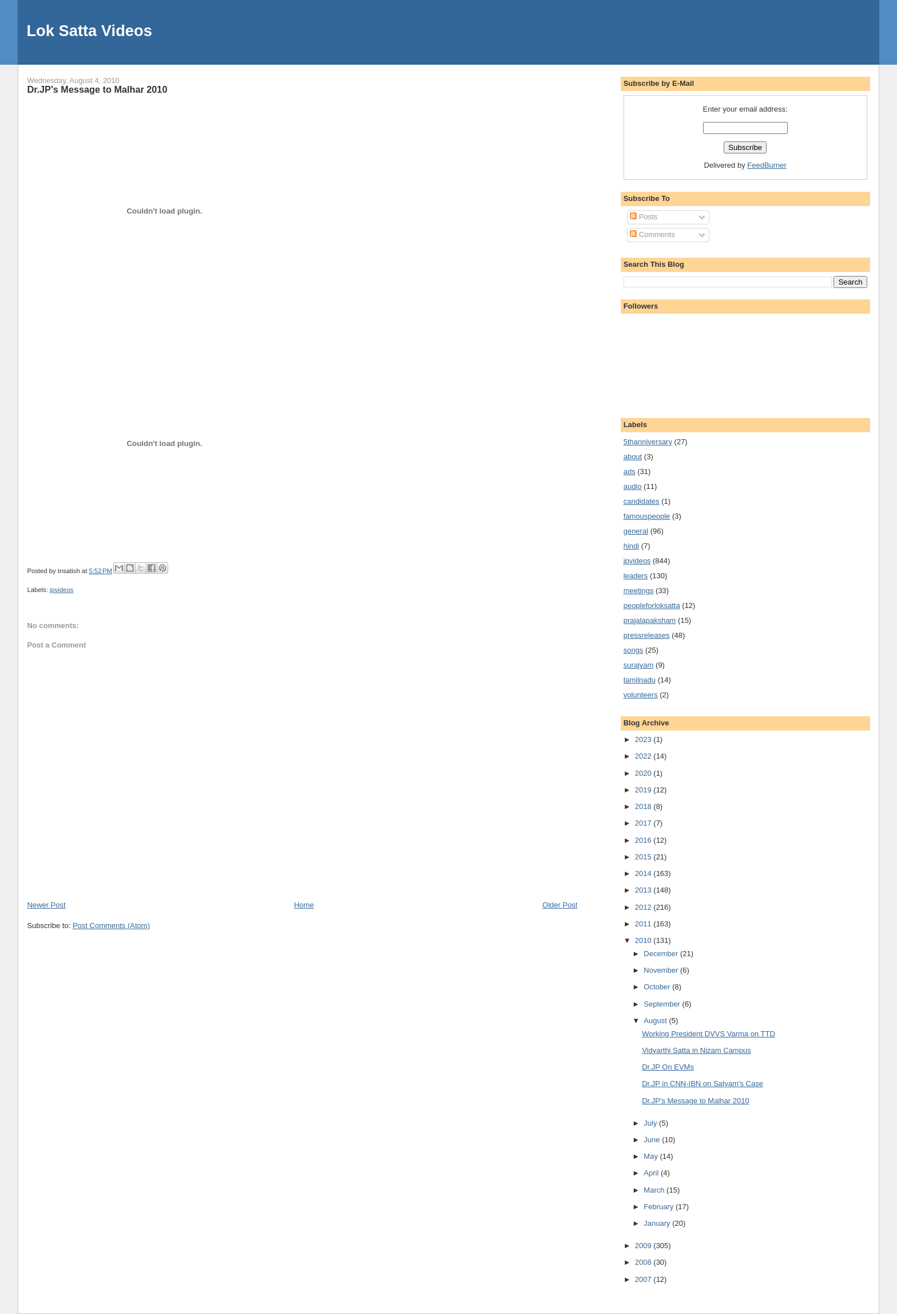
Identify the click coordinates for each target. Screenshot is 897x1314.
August (656, 1020)
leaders (636, 575)
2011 (644, 924)
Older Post (559, 905)
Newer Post (46, 905)
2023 (644, 739)
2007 (644, 1279)
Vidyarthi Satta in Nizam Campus (696, 1050)
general (636, 531)
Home (304, 905)
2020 (644, 773)
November (662, 970)
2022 (644, 756)
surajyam (639, 665)
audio (633, 486)
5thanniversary (648, 441)
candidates (642, 501)
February (660, 1206)
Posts (643, 216)
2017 (644, 823)
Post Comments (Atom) (111, 925)
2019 (644, 790)
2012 (644, 907)
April (652, 1173)
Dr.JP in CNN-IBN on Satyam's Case (702, 1083)
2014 (644, 873)
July (651, 1123)
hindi (631, 546)
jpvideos (61, 589)
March (655, 1190)
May (652, 1156)
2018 (644, 806)
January (658, 1223)
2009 (644, 1245)
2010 (644, 940)
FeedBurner (767, 165)
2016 (644, 840)
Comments (652, 234)
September (663, 1004)
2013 (644, 890)
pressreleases (647, 635)
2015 (644, 857)
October (658, 986)
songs (634, 650)
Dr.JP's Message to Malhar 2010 (97, 89)
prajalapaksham (650, 620)
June (653, 1139)
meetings (639, 590)
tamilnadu (640, 680)
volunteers (641, 694)
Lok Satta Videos (89, 31)
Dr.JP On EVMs (668, 1067)
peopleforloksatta (652, 605)
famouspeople (647, 516)
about (633, 456)
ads (630, 471)
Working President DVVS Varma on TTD (708, 1033)
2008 (644, 1262)
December (662, 953)
